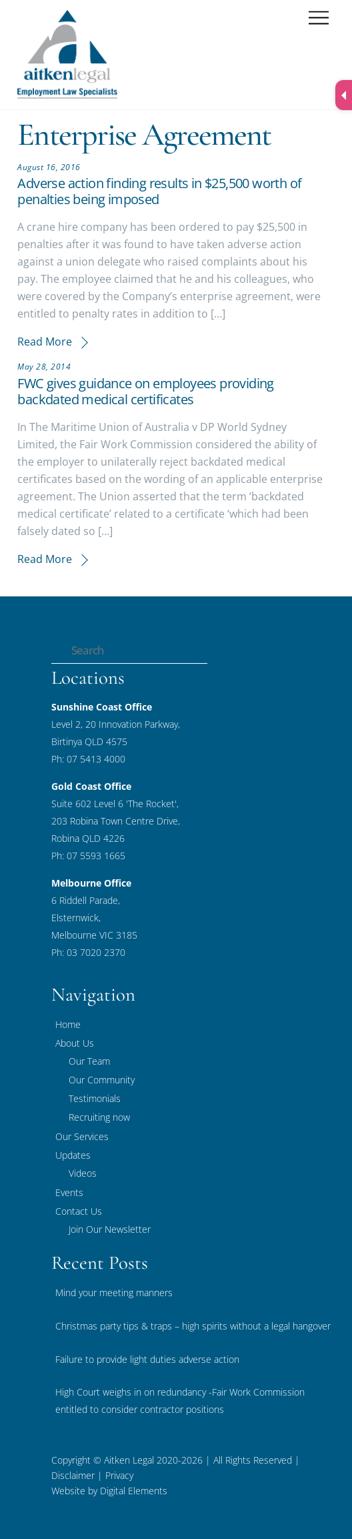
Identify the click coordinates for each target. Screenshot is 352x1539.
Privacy (118, 1475)
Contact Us (78, 1211)
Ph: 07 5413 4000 (88, 758)
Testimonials (95, 1098)
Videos (83, 1173)
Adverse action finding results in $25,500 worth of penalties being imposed (159, 191)
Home (68, 1024)
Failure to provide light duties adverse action (147, 1359)
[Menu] (319, 18)
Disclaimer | (77, 1475)
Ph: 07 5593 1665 (88, 855)
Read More (44, 341)
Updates (73, 1155)
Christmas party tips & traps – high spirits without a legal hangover (193, 1326)
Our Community (102, 1079)
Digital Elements (133, 1490)
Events (69, 1192)
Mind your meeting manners (114, 1292)
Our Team (89, 1061)
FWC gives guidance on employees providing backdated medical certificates (145, 391)
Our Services (82, 1136)
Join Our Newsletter (110, 1229)
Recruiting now (99, 1117)
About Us (74, 1043)
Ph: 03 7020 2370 (88, 952)
